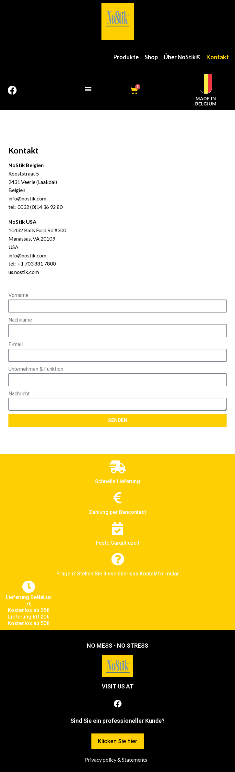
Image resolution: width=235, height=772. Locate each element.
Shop (151, 57)
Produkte (126, 57)
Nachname (20, 320)
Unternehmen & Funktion (35, 369)
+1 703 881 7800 (37, 263)
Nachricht (18, 394)
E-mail (15, 344)
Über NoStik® (182, 57)
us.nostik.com (23, 272)
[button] (88, 89)
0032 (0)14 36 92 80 (40, 207)
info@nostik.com (27, 198)
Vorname (18, 295)
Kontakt (217, 57)
